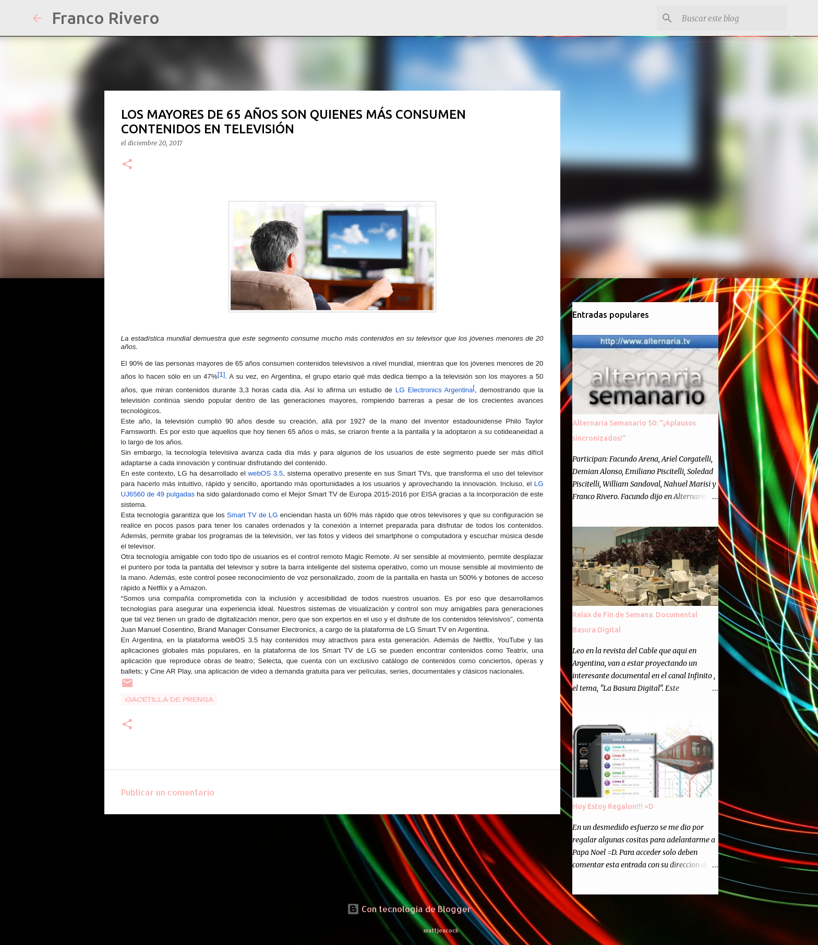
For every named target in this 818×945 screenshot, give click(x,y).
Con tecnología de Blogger (409, 908)
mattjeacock (441, 930)
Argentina (434, 390)
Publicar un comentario (167, 792)
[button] (127, 165)
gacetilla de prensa (169, 699)
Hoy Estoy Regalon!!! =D (613, 806)
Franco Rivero (106, 17)
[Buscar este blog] (732, 18)
